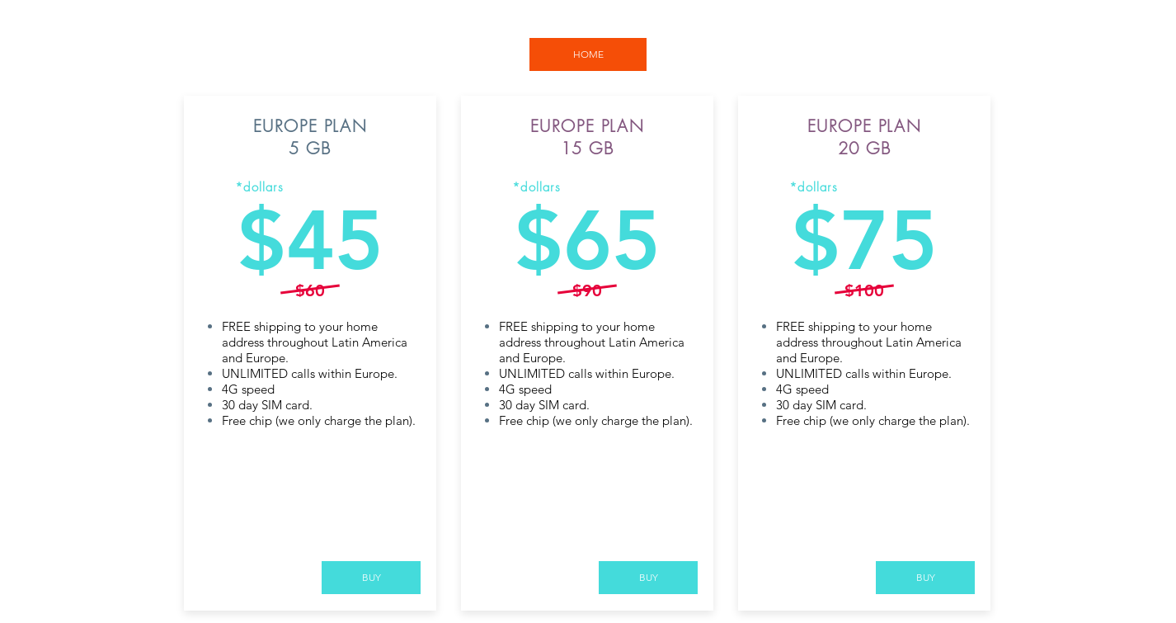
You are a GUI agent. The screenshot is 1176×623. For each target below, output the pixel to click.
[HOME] (588, 54)
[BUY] (371, 577)
